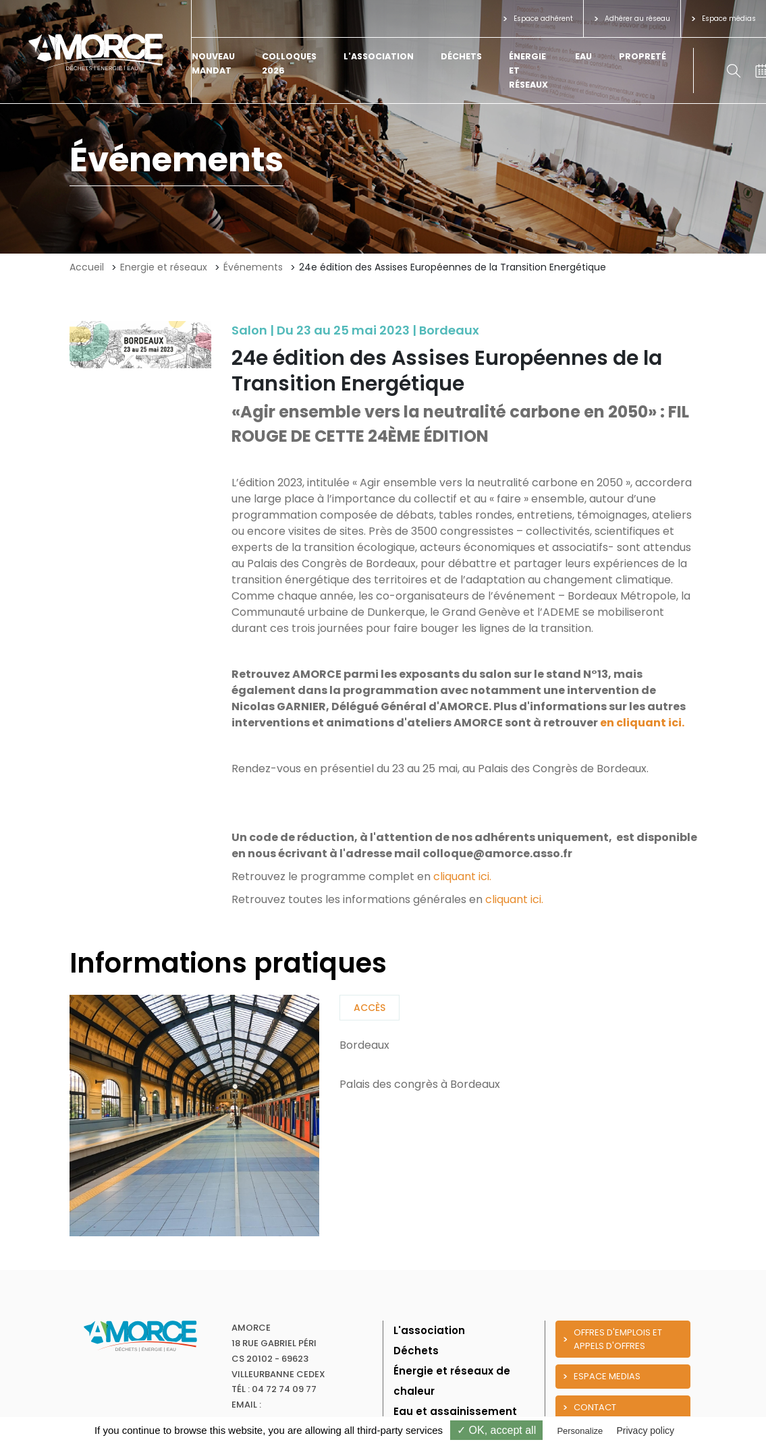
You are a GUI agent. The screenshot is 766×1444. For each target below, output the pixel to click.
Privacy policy (645, 1430)
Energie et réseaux (163, 267)
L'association (379, 56)
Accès (369, 1007)
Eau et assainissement (455, 1411)
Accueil (87, 267)
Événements (253, 267)
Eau (583, 56)
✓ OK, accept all (496, 1430)
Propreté (642, 56)
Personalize (580, 1431)
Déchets (461, 56)
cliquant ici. (462, 876)
